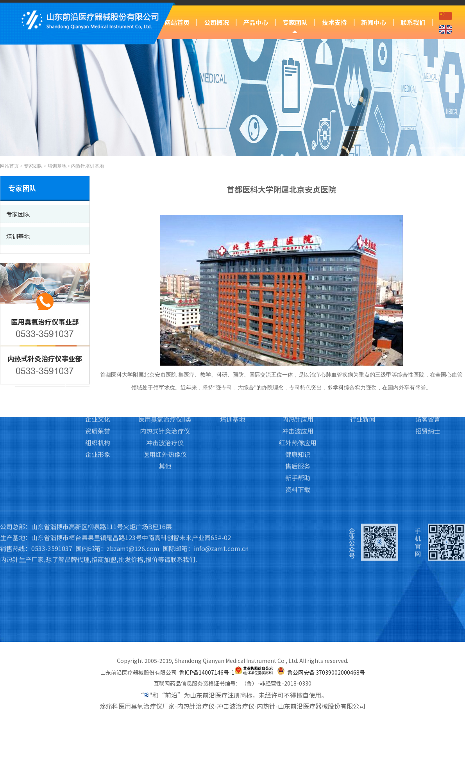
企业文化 (97, 360)
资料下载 (297, 431)
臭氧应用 (297, 349)
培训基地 (57, 166)
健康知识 (297, 395)
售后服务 (297, 407)
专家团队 (295, 22)
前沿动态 (362, 349)
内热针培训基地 (87, 166)
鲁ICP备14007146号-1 (206, 672)
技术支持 (334, 22)
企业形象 (97, 395)
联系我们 (413, 22)
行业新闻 (362, 360)
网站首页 (177, 22)
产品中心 (255, 22)
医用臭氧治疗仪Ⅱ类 (164, 360)
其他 (165, 407)
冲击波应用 (297, 372)
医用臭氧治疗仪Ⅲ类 (165, 349)
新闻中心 (373, 22)
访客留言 (427, 360)
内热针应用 (297, 360)
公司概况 (216, 22)
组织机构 (97, 384)
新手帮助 (297, 419)
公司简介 (97, 349)
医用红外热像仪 (165, 395)
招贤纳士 (427, 372)
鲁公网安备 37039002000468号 (326, 672)
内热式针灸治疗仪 (165, 372)
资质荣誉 (97, 372)
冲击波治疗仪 (165, 384)
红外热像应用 (298, 384)
